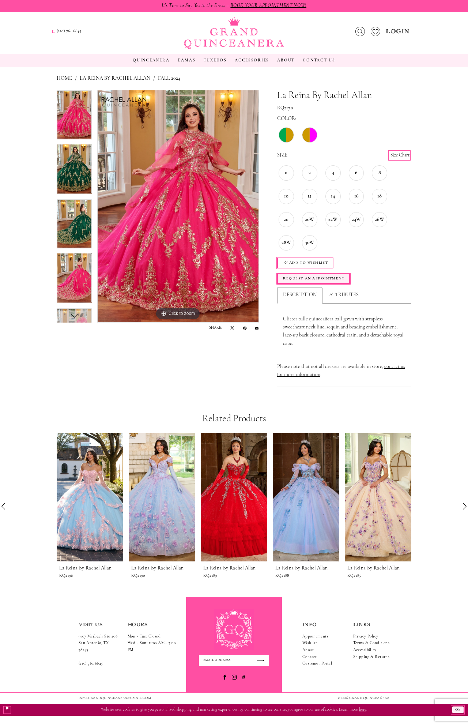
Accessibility (365, 659)
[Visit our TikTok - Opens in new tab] (243, 688)
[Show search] (359, 34)
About (308, 659)
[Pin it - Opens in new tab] (245, 334)
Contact (309, 666)
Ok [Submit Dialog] (457, 720)
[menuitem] (95, 34)
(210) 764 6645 (91, 673)
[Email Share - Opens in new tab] (257, 334)
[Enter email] (234, 670)
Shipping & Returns (371, 666)
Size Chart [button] (398, 161)
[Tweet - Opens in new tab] (232, 334)
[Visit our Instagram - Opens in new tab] (234, 688)
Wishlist (309, 653)
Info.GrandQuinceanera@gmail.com (115, 708)
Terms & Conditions (371, 653)
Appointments (315, 646)
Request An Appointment (318, 287)
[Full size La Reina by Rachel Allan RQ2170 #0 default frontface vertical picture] (178, 212)
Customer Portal (317, 673)
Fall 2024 (169, 84)
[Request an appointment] (95, 35)
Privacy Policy (365, 646)
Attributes (344, 304)
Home (64, 84)
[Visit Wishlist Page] (375, 34)
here (362, 720)
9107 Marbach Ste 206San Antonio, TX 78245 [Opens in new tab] (98, 652)
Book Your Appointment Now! (272, 6)
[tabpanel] (74, 123)
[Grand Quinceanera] (234, 36)
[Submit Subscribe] (262, 670)
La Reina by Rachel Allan (115, 84)
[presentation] (90, 506)
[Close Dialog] (7, 720)
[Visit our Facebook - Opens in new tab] (224, 688)
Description (300, 304)
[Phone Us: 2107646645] (152, 34)
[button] (398, 34)
